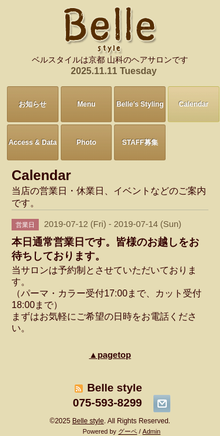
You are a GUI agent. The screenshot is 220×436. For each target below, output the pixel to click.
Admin (151, 431)
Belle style (88, 421)
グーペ (127, 431)
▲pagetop (110, 355)
